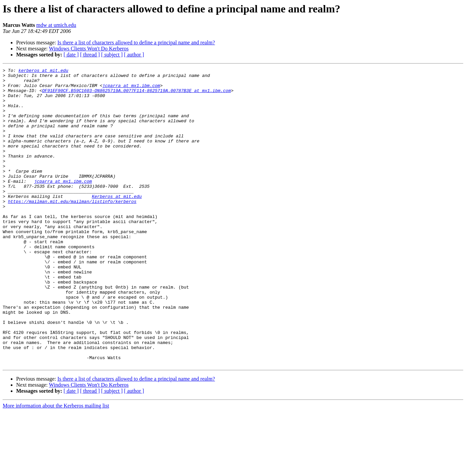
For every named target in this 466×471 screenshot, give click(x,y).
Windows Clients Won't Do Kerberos (88, 48)
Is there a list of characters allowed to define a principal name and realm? (136, 42)
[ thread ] (90, 54)
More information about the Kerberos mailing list (56, 465)
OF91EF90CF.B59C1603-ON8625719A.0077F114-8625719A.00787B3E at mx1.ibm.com (136, 95)
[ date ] (71, 54)
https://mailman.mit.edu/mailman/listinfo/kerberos (72, 228)
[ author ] (134, 54)
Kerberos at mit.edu (117, 222)
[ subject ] (112, 54)
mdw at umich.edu (56, 25)
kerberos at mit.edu (43, 71)
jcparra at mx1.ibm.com (131, 89)
